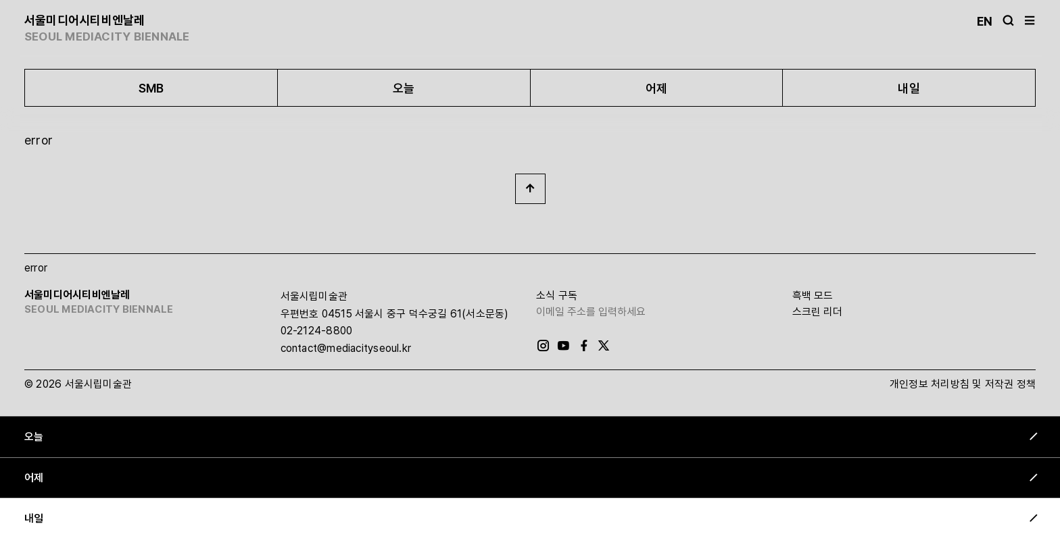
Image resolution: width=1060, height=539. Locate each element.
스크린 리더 (817, 311)
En (984, 21)
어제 (656, 88)
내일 (908, 88)
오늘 (403, 88)
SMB (151, 88)
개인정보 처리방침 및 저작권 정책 (963, 384)
